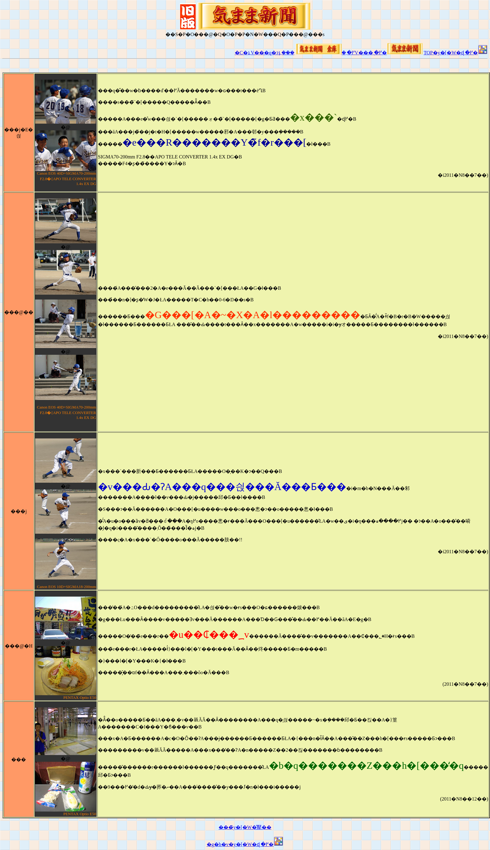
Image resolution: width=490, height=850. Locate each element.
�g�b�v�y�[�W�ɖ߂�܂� (245, 844)
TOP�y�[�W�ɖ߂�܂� (456, 52)
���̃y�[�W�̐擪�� (245, 827)
